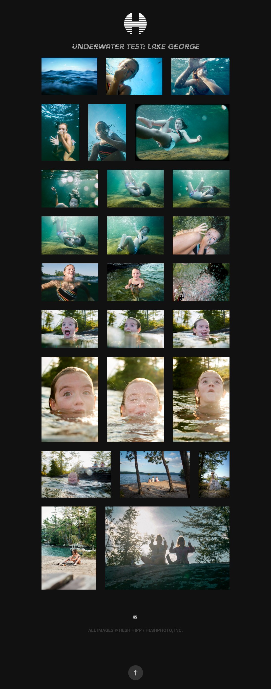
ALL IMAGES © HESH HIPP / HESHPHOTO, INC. (135, 630)
